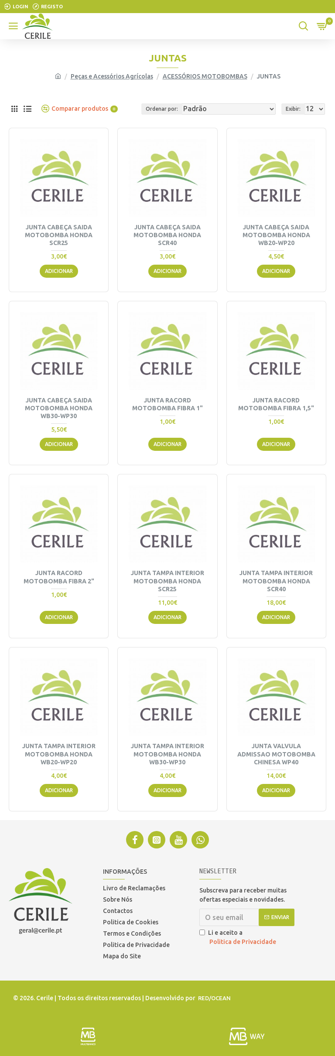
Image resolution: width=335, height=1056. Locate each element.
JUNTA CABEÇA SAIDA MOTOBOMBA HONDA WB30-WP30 (58, 408)
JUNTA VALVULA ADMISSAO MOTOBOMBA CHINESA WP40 (276, 754)
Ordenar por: (162, 109)
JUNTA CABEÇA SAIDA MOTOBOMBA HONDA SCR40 (167, 235)
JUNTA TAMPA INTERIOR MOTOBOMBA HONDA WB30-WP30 (167, 754)
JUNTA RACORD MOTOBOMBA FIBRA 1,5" (276, 404)
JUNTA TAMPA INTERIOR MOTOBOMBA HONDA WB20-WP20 (59, 754)
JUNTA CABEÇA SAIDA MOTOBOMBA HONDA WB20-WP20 (276, 235)
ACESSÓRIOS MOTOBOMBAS (205, 76)
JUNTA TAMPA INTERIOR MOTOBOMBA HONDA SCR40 (276, 580)
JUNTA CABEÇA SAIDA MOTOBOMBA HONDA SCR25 (58, 235)
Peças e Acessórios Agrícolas (112, 76)
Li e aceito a (238, 938)
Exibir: (293, 109)
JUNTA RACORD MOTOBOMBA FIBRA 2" (59, 576)
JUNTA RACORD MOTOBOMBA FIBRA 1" (167, 404)
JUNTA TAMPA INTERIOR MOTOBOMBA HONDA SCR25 (167, 580)
